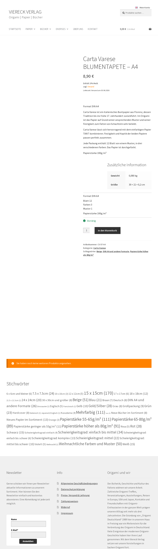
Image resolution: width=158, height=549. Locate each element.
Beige (99, 251)
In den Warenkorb (107, 230)
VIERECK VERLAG (25, 12)
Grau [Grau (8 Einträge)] (117, 360)
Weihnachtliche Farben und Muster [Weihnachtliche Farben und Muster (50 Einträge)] (90, 398)
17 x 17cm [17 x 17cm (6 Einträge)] (121, 348)
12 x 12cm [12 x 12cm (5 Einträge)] (76, 348)
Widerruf (65, 461)
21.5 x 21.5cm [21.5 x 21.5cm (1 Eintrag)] (13, 355)
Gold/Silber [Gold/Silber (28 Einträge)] (100, 360)
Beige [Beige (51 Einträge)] (81, 354)
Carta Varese (99, 248)
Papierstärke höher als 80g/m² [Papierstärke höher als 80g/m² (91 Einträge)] (91, 380)
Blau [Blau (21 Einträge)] (95, 354)
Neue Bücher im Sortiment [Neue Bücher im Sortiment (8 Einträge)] (129, 367)
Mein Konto (145, 7)
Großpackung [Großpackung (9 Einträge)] (133, 360)
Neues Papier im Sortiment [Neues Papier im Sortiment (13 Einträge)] (27, 374)
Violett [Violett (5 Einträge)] (40, 399)
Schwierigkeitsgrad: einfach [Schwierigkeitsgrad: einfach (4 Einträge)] (41, 387)
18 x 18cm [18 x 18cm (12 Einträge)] (138, 348)
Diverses (61, 28)
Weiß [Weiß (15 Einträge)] (129, 399)
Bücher (44, 28)
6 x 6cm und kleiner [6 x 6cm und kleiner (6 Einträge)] (19, 348)
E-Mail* (14, 484)
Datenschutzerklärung (73, 443)
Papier (29, 28)
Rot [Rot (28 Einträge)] (136, 380)
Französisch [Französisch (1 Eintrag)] (69, 361)
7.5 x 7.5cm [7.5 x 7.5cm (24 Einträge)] (43, 348)
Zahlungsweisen (69, 455)
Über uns (78, 28)
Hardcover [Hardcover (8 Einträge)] (20, 367)
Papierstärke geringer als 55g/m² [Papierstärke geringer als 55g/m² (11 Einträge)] (37, 381)
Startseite (15, 28)
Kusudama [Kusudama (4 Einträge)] (68, 367)
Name (14, 473)
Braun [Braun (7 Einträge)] (107, 354)
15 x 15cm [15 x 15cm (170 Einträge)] (98, 347)
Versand (90, 86)
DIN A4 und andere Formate (116, 251)
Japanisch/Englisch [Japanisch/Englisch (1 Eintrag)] (50, 367)
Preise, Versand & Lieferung (75, 449)
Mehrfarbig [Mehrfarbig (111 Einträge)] (90, 366)
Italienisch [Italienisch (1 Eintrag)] (35, 367)
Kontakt (93, 28)
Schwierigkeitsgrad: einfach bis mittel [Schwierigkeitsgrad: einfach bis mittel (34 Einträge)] (90, 386)
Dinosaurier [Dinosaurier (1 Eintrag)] (43, 361)
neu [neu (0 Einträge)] (108, 368)
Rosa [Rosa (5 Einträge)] (125, 381)
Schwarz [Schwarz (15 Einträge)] (15, 387)
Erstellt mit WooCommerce (47, 531)
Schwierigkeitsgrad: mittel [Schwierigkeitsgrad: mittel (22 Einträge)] (97, 392)
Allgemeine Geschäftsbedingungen (79, 437)
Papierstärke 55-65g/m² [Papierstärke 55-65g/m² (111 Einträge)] (85, 373)
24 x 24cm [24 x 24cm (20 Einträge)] (32, 354)
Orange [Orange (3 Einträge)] (54, 374)
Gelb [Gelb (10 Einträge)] (82, 360)
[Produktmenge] (86, 230)
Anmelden (28, 495)
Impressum (67, 467)
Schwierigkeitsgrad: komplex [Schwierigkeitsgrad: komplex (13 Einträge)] (53, 392)
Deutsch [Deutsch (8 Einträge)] (120, 354)
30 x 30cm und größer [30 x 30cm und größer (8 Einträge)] (57, 354)
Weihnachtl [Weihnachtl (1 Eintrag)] (52, 399)
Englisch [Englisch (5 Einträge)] (56, 360)
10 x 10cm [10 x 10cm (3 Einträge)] (61, 348)
